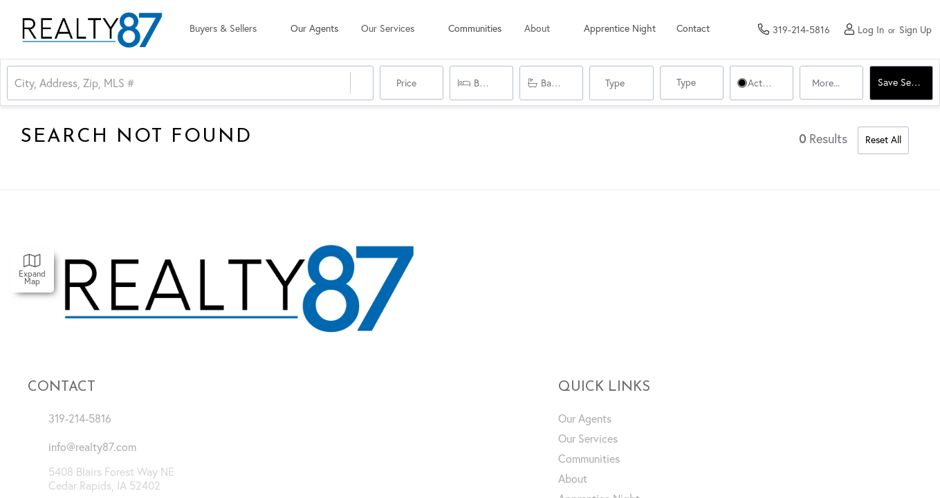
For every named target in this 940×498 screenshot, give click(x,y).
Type (615, 83)
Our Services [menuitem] (588, 438)
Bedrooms (493, 83)
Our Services (393, 30)
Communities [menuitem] (481, 30)
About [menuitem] (572, 479)
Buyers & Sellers (225, 30)
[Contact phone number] (801, 29)
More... (825, 83)
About (546, 30)
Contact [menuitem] (703, 30)
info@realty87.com (92, 447)
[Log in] (864, 29)
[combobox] (16, 83)
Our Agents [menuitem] (318, 30)
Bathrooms (562, 83)
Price (406, 83)
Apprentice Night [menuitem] (630, 30)
